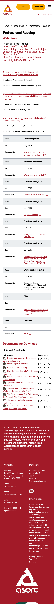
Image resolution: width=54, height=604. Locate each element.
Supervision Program (37, 481)
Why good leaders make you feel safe (35, 235)
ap (32, 562)
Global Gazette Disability (17, 367)
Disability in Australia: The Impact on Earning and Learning (20, 359)
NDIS (26, 333)
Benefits (32, 478)
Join (23, 7)
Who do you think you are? (34, 195)
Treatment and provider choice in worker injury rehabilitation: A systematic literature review (21, 73)
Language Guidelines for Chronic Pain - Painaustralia (20, 378)
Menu (50, 7)
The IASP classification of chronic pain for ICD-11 (34, 153)
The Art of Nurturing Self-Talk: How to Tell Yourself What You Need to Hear (20, 395)
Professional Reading (39, 25)
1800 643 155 (11, 486)
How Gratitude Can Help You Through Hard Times (20, 372)
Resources (18, 25)
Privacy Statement (36, 556)
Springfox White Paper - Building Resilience (18, 384)
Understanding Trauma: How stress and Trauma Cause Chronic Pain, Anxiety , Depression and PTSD (35, 260)
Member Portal (38, 7)
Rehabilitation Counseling (16, 49)
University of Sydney (13, 46)
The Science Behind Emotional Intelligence (17, 401)
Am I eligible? (34, 473)
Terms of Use (34, 559)
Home (6, 25)
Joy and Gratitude (31, 215)
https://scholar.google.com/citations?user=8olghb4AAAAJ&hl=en (22, 59)
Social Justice (10, 54)
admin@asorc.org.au (14, 494)
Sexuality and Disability (29, 51)
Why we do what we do (33, 175)
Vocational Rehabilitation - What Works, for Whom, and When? (18, 407)
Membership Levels (37, 470)
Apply (31, 475)
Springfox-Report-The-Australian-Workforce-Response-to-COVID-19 (18, 389)
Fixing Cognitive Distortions (18, 364)
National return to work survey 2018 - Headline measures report (36, 312)
